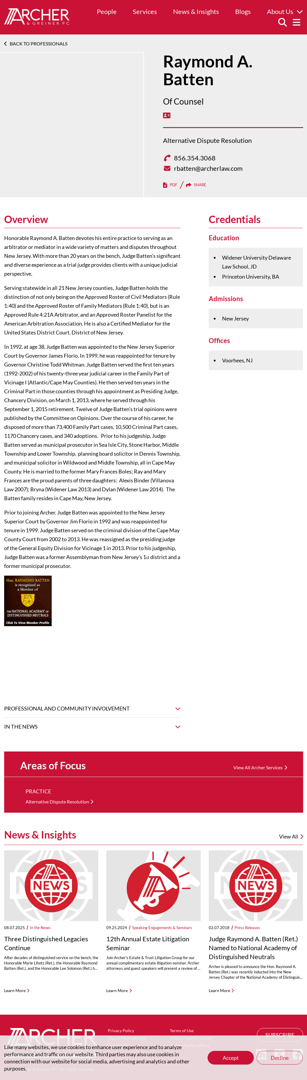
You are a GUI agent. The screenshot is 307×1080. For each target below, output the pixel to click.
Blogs (243, 11)
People (107, 11)
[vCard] (166, 115)
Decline (280, 1057)
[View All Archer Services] (260, 767)
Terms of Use (182, 1030)
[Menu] (296, 22)
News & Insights (196, 11)
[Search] (282, 22)
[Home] (36, 22)
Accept (231, 1057)
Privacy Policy (121, 1030)
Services (145, 11)
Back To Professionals (35, 43)
